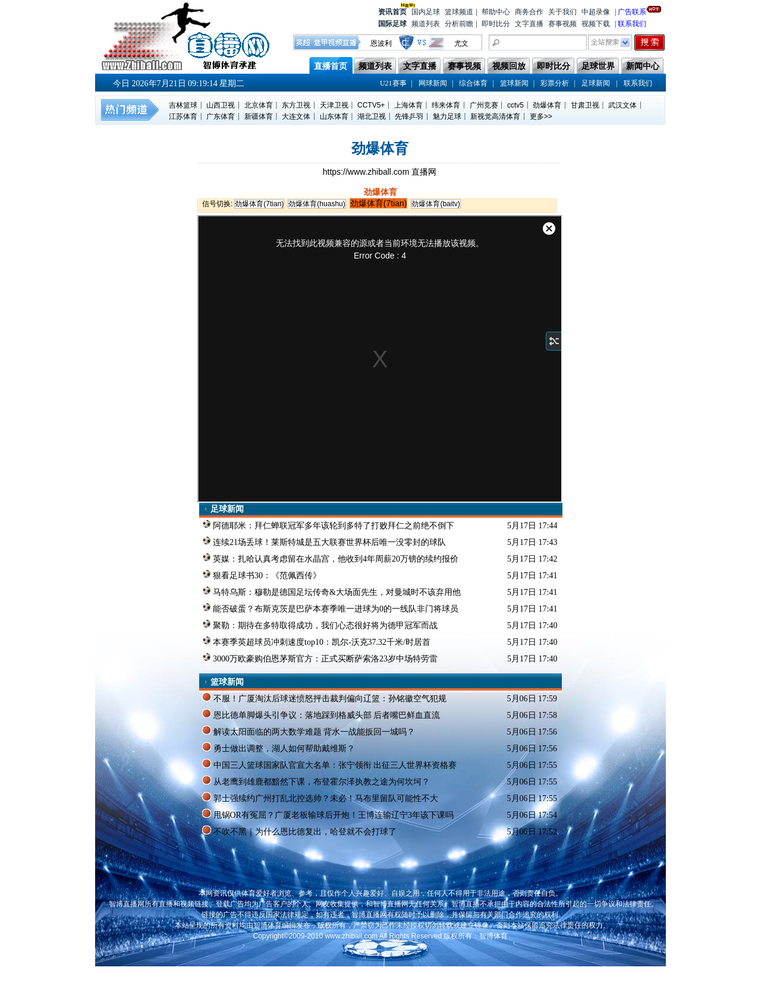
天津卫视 (334, 105)
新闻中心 (642, 66)
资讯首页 (392, 11)
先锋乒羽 (409, 116)
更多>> (541, 116)
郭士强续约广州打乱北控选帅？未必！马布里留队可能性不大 (320, 797)
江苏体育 (183, 116)
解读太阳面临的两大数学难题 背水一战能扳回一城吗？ (308, 731)
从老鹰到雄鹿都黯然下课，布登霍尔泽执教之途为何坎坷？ (316, 781)
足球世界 (598, 66)
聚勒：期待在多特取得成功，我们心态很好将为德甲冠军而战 (320, 624)
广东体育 (220, 116)
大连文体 (296, 116)
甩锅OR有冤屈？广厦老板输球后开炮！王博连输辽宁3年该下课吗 (328, 814)
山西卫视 (220, 105)
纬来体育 (446, 105)
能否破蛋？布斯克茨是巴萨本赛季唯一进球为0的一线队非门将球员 (330, 608)
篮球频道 (459, 12)
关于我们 (562, 12)
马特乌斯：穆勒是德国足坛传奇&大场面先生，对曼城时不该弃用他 (331, 591)
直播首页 (330, 66)
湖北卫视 (371, 116)
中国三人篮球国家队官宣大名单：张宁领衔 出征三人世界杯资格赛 (329, 764)
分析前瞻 (459, 24)
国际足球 (392, 24)
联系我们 (632, 24)
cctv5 (515, 105)
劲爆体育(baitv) (435, 204)
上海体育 (408, 105)
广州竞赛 (484, 105)
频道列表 (425, 24)
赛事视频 (562, 24)
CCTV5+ (371, 105)
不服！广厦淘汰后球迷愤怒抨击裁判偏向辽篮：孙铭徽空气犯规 (324, 697)
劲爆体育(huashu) (316, 204)
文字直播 (529, 24)
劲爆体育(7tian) (259, 204)
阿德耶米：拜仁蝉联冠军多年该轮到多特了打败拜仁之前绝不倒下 (328, 524)
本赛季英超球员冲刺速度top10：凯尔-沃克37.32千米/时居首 (316, 641)
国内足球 (425, 12)
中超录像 (595, 12)
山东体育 (334, 116)
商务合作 (529, 12)
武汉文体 (622, 105)
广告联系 (632, 11)
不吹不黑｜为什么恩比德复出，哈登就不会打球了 (299, 830)
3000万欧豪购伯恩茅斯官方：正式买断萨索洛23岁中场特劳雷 (320, 658)
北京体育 (258, 105)
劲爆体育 (547, 105)
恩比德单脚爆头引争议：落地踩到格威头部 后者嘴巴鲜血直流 (321, 714)
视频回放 (509, 66)
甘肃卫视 (585, 105)
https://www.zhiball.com (367, 172)
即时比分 (496, 24)
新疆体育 (258, 116)
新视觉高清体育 (495, 116)
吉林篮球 (183, 105)
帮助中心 (496, 12)
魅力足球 (447, 116)
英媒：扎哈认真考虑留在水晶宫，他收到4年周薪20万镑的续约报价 (330, 558)
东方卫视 (296, 105)
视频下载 (595, 24)
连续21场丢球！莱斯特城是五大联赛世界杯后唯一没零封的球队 (324, 541)
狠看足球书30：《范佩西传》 (262, 574)
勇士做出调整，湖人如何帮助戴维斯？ (278, 747)
